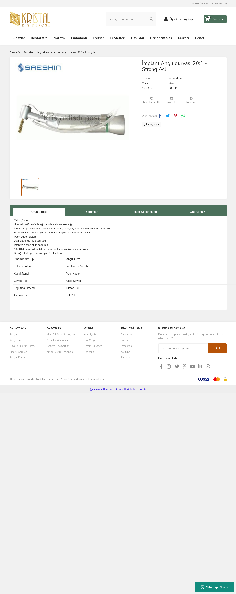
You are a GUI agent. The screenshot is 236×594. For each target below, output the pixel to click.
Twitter (125, 340)
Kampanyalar (219, 3)
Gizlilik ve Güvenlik (57, 340)
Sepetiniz (89, 352)
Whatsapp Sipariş (215, 587)
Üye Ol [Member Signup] (175, 19)
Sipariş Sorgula (18, 352)
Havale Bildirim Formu (22, 346)
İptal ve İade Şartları (58, 346)
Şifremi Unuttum (93, 346)
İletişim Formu (18, 357)
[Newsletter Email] (183, 348)
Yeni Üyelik (90, 334)
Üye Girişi (89, 340)
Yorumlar (92, 212)
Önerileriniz (197, 212)
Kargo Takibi (17, 340)
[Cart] (215, 19)
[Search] (131, 19)
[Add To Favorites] (152, 102)
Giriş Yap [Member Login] (187, 19)
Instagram (127, 346)
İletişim (14, 334)
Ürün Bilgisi (39, 212)
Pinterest (126, 357)
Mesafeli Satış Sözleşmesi (61, 334)
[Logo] (30, 19)
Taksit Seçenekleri (144, 212)
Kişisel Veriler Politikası (60, 352)
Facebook (126, 334)
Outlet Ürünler (200, 3)
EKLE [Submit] (217, 348)
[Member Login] (166, 19)
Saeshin (173, 83)
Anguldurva (175, 78)
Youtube (125, 352)
